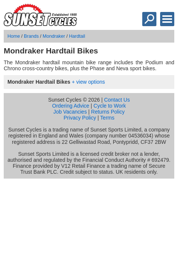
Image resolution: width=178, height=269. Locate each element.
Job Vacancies (70, 112)
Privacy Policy (80, 118)
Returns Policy (108, 112)
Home (13, 36)
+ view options (88, 82)
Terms (107, 118)
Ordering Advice (70, 106)
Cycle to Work (109, 106)
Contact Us (117, 100)
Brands (31, 36)
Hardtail (77, 36)
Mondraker (54, 36)
